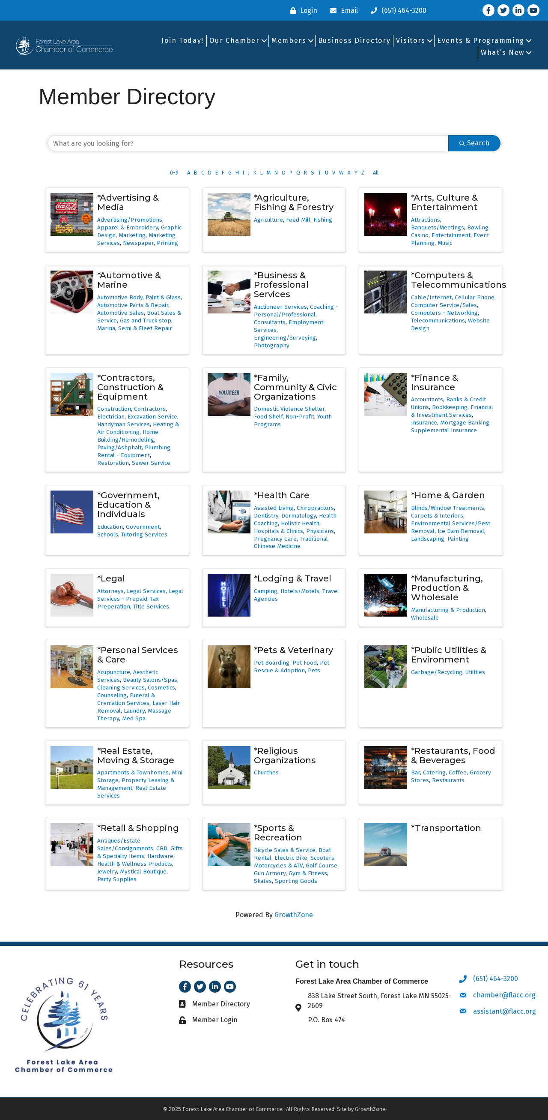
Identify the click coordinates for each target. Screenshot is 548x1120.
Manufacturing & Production (448, 610)
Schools (107, 534)
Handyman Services (123, 424)
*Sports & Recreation (278, 833)
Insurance (424, 422)
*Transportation (446, 828)
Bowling (477, 227)
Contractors (150, 408)
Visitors (411, 40)
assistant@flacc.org (504, 1011)
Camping (265, 591)
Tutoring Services (144, 534)
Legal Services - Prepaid (140, 594)
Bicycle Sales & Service (285, 850)
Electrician (111, 416)
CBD (161, 848)
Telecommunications (438, 320)
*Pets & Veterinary (293, 650)
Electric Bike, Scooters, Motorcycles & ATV (295, 861)
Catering (434, 772)
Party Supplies (117, 879)
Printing (167, 243)
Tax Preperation (128, 602)
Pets (314, 670)
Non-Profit (300, 416)
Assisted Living (274, 508)
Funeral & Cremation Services (126, 699)
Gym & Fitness (308, 873)
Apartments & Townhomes (133, 772)
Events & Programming (480, 40)
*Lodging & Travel (292, 578)
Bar (415, 772)
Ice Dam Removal (461, 531)
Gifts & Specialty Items (140, 852)
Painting (458, 538)
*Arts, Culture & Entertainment (444, 202)
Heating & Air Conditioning (138, 428)
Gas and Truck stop (145, 320)
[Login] (301, 10)
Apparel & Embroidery (127, 227)
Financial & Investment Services (452, 410)
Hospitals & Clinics (278, 531)
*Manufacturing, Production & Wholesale (447, 587)
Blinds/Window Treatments (447, 508)
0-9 (174, 172)
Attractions (425, 219)
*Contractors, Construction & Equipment (130, 387)
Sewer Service (151, 463)
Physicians (320, 531)
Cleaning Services (121, 687)
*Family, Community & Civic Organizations (295, 387)
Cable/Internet (431, 297)
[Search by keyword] (248, 143)
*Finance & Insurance (434, 382)
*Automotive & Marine (129, 280)
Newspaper (138, 243)
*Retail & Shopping (138, 828)
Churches (266, 772)
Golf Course (321, 865)
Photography (271, 345)
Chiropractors (315, 508)
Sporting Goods (296, 881)
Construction (114, 408)
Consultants (270, 322)
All (375, 172)
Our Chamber (234, 40)
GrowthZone (293, 915)
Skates (263, 881)
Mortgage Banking (464, 422)
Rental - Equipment (123, 455)
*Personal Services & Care (137, 655)
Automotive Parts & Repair (132, 305)
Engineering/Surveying (285, 337)
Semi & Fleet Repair (145, 328)
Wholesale (425, 617)
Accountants (427, 399)
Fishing (322, 219)
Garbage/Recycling (436, 672)
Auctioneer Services (280, 306)
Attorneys (110, 591)
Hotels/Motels (299, 591)
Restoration (113, 463)
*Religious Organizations (285, 755)
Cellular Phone (474, 297)
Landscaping (427, 538)
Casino (420, 235)
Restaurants (448, 780)
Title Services (151, 606)
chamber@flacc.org (504, 995)
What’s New (502, 52)
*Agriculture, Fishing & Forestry (294, 202)
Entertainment (451, 235)
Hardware (160, 856)
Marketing (132, 235)
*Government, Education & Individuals (128, 504)
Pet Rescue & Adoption (291, 666)
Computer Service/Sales (444, 305)
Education (110, 526)
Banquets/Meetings (437, 227)
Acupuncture (113, 672)
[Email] (342, 10)
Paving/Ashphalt (119, 447)
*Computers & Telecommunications (458, 280)
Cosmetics (161, 687)
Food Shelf (268, 416)
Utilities (475, 672)
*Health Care (282, 495)
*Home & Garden (448, 495)
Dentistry (266, 515)
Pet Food (304, 662)
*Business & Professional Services (281, 284)
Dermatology (298, 515)
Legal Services (146, 591)
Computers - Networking (444, 312)
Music (445, 243)
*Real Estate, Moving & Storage (135, 755)
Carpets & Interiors (437, 515)
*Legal (111, 578)
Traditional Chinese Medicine (291, 542)
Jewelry (107, 871)
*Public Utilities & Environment (448, 655)
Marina (106, 328)
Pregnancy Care (275, 538)
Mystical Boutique (143, 871)
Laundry (134, 710)
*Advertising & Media (128, 202)
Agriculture (268, 219)
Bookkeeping (450, 407)
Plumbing (157, 447)
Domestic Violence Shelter (289, 408)
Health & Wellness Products (134, 863)
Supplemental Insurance (444, 430)
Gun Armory (270, 873)
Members (289, 40)
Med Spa (134, 718)
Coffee (458, 772)
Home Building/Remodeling (127, 435)
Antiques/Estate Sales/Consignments (125, 844)
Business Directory (354, 40)
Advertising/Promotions (129, 219)
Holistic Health (300, 523)
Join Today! (182, 40)
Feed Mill (298, 219)
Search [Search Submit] (474, 143)
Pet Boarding (271, 662)
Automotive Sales (120, 312)
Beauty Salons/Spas (150, 679)
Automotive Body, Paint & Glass (139, 297)
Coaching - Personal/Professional (296, 310)
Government (143, 526)
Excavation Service (152, 416)
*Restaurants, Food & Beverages (453, 755)
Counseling (112, 695)
